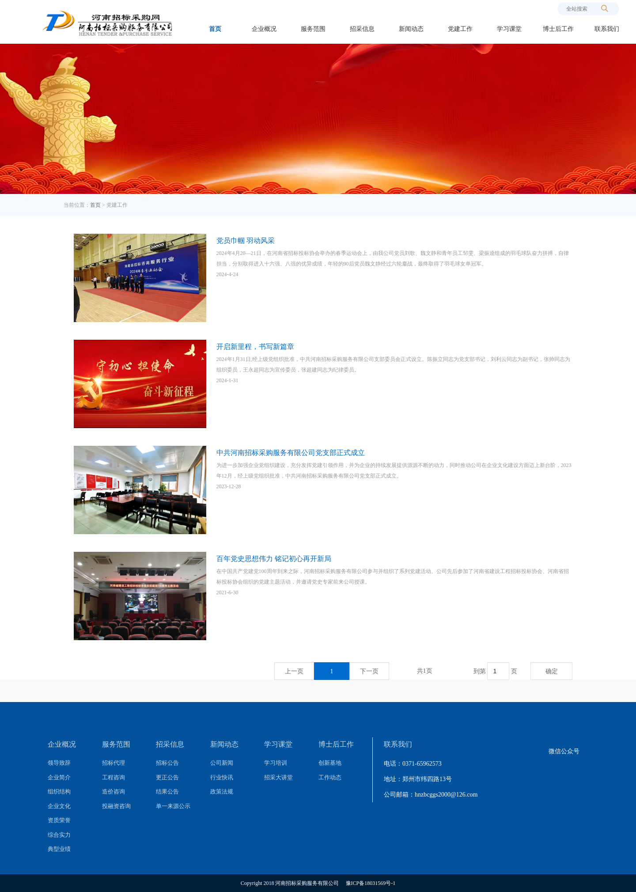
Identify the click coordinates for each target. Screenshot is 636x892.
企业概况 (264, 29)
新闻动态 (411, 29)
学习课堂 (509, 29)
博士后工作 (558, 29)
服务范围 (313, 29)
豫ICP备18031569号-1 (371, 883)
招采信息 (362, 29)
